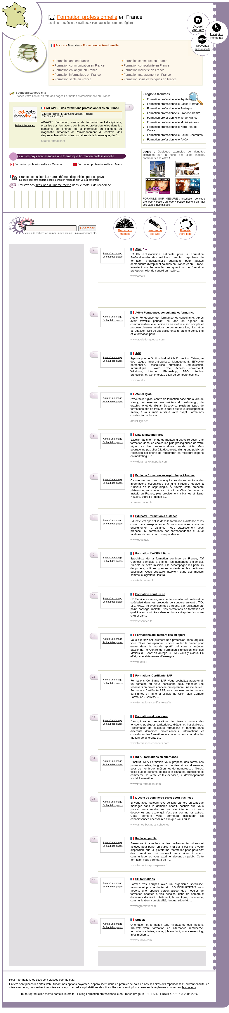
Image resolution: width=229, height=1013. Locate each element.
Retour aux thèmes (125, 232)
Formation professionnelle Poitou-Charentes (175, 135)
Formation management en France (147, 74)
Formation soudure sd (150, 594)
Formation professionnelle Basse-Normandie (175, 103)
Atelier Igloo (143, 394)
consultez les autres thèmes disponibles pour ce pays (61, 177)
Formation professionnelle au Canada (38, 164)
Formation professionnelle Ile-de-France (172, 117)
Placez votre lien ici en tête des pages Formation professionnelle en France (63, 96)
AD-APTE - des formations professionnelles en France (82, 108)
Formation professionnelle (87, 17)
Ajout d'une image (112, 253)
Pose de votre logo (185, 232)
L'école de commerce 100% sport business (164, 797)
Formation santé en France (73, 79)
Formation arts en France (72, 61)
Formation (74, 45)
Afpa (138, 249)
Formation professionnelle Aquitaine (169, 99)
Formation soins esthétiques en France (150, 79)
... (52, 17)
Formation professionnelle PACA (167, 139)
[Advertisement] (48, 293)
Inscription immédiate (216, 36)
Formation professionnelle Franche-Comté (173, 113)
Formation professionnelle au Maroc (100, 164)
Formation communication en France (79, 65)
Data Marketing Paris (149, 434)
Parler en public (146, 838)
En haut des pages (25, 125)
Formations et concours (151, 716)
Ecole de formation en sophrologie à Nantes (165, 475)
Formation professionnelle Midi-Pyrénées (173, 122)
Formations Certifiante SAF (153, 675)
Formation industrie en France (144, 70)
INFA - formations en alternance (156, 757)
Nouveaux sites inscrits (202, 47)
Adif (138, 353)
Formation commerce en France (145, 61)
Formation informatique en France (78, 74)
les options (189, 987)
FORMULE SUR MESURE (160, 198)
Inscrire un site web (155, 232)
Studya (140, 919)
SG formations (145, 879)
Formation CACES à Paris (152, 553)
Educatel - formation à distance (156, 516)
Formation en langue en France (76, 70)
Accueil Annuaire (198, 28)
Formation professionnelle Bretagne (169, 108)
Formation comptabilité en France (146, 65)
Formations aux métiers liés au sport (160, 634)
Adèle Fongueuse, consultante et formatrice (164, 312)
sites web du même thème (53, 185)
